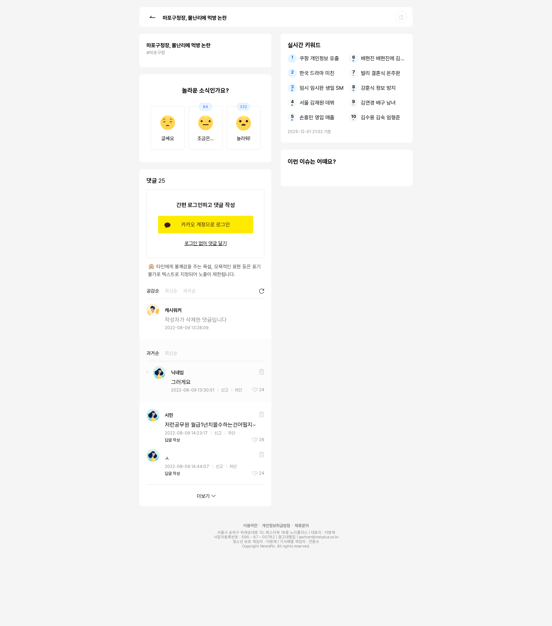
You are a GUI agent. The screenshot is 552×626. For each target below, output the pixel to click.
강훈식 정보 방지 (378, 88)
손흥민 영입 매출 (317, 117)
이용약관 (250, 525)
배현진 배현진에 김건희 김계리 (383, 58)
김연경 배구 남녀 (378, 103)
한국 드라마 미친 (317, 73)
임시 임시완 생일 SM (322, 88)
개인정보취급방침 (276, 525)
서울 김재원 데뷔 (317, 103)
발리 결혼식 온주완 (380, 73)
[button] (152, 16)
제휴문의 (302, 525)
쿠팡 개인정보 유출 (319, 58)
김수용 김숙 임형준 (380, 117)
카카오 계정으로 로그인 (205, 224)
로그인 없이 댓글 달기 (205, 243)
